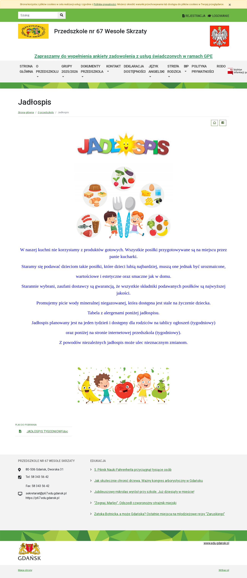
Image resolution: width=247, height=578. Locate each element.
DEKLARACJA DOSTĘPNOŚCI (134, 69)
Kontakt (113, 66)
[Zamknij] (230, 4)
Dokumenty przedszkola (92, 69)
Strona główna (26, 69)
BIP (186, 66)
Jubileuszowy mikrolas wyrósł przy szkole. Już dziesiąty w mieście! (144, 492)
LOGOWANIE (218, 16)
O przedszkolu (47, 69)
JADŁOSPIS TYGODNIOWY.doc (47, 431)
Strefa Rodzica (174, 69)
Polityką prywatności (105, 4)
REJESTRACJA (194, 16)
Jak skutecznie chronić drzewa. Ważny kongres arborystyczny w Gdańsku (148, 481)
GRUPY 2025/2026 (69, 69)
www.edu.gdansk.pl (216, 543)
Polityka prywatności (203, 69)
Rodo (221, 66)
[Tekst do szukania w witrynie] (38, 15)
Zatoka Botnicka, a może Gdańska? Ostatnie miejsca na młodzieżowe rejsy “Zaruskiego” (159, 514)
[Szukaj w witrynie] (62, 15)
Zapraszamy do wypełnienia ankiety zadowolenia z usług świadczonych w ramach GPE (123, 56)
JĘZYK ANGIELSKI (156, 69)
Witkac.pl (224, 570)
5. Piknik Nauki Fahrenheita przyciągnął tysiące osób (133, 470)
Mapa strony (25, 570)
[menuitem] (47, 71)
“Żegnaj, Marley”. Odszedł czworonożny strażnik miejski (135, 503)
